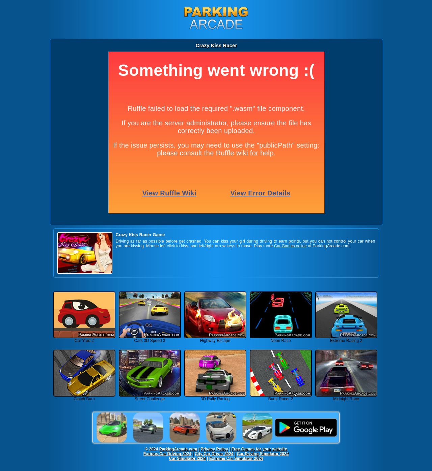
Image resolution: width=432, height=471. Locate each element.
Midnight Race (346, 397)
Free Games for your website (259, 449)
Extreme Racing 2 (346, 339)
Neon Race (281, 339)
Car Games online (290, 246)
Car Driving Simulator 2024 (263, 453)
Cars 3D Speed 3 (150, 339)
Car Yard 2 (84, 339)
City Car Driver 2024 (214, 453)
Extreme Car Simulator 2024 (236, 458)
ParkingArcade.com (178, 449)
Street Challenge (150, 397)
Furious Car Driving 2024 (167, 453)
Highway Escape (215, 339)
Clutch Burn (84, 397)
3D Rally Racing (215, 397)
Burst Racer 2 (281, 397)
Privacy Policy (214, 449)
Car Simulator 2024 (187, 458)
